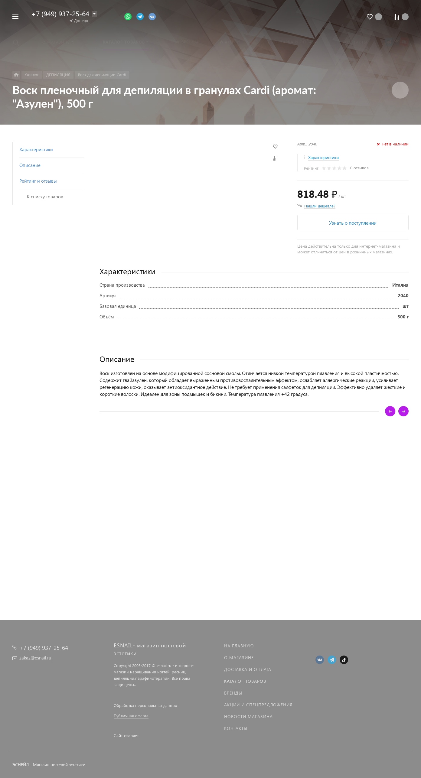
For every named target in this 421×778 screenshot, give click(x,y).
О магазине (239, 657)
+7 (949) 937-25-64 (60, 13)
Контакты (235, 728)
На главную (239, 646)
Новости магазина (248, 716)
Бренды (233, 693)
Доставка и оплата (247, 669)
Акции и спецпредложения (258, 705)
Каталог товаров (245, 681)
